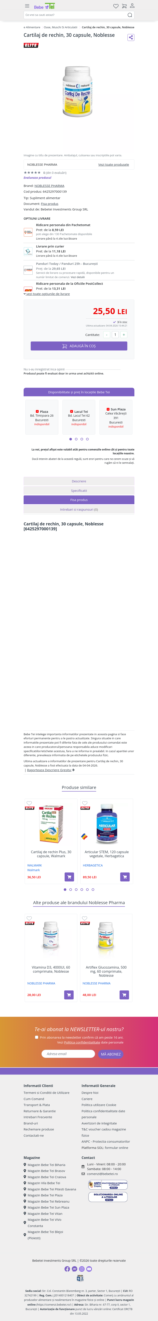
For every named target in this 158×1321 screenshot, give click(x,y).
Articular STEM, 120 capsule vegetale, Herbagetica (107, 854)
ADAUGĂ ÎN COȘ (79, 346)
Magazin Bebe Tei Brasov (44, 1171)
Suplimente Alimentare (25, 27)
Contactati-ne (34, 1135)
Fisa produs (49, 203)
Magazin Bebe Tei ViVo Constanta (42, 1222)
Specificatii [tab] (79, 490)
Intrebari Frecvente (38, 1117)
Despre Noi (90, 1092)
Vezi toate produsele (113, 164)
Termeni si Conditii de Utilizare (46, 1092)
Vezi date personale (90, 1042)
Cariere (87, 1099)
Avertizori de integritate (99, 1123)
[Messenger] (74, 1269)
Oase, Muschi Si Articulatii (60, 27)
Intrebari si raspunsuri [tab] (79, 509)
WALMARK (34, 865)
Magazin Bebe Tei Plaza (43, 1195)
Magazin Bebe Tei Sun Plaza (46, 1207)
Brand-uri (31, 1123)
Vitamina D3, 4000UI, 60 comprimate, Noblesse (51, 969)
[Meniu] (27, 6)
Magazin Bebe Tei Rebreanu (46, 1201)
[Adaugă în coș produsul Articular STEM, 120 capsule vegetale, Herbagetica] (125, 876)
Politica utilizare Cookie (99, 1105)
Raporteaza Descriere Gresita (50, 770)
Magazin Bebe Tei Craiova (45, 1177)
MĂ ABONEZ (111, 1054)
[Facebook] (67, 1269)
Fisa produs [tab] (79, 500)
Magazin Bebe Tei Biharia (44, 1165)
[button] (70, 439)
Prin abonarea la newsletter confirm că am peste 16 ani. (81, 1037)
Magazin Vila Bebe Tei (42, 1183)
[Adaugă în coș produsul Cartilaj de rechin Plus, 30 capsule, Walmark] (69, 876)
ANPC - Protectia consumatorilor (106, 1141)
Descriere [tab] (79, 481)
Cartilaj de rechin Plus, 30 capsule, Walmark (51, 854)
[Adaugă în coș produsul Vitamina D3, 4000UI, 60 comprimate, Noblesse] (69, 994)
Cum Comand (34, 1099)
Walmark (33, 870)
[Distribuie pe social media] (131, 37)
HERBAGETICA (93, 865)
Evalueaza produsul (37, 178)
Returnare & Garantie (40, 1111)
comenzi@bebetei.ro (102, 1174)
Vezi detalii (78, 277)
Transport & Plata (37, 1105)
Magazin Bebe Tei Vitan (43, 1213)
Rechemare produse (39, 1129)
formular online (116, 1147)
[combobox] (79, 15)
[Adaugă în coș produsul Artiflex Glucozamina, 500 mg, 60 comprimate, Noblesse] (124, 994)
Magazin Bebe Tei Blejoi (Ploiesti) (43, 1235)
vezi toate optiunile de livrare (47, 294)
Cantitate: (92, 334)
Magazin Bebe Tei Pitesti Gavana (50, 1189)
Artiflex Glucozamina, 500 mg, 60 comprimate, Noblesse (106, 971)
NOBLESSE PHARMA (49, 185)
